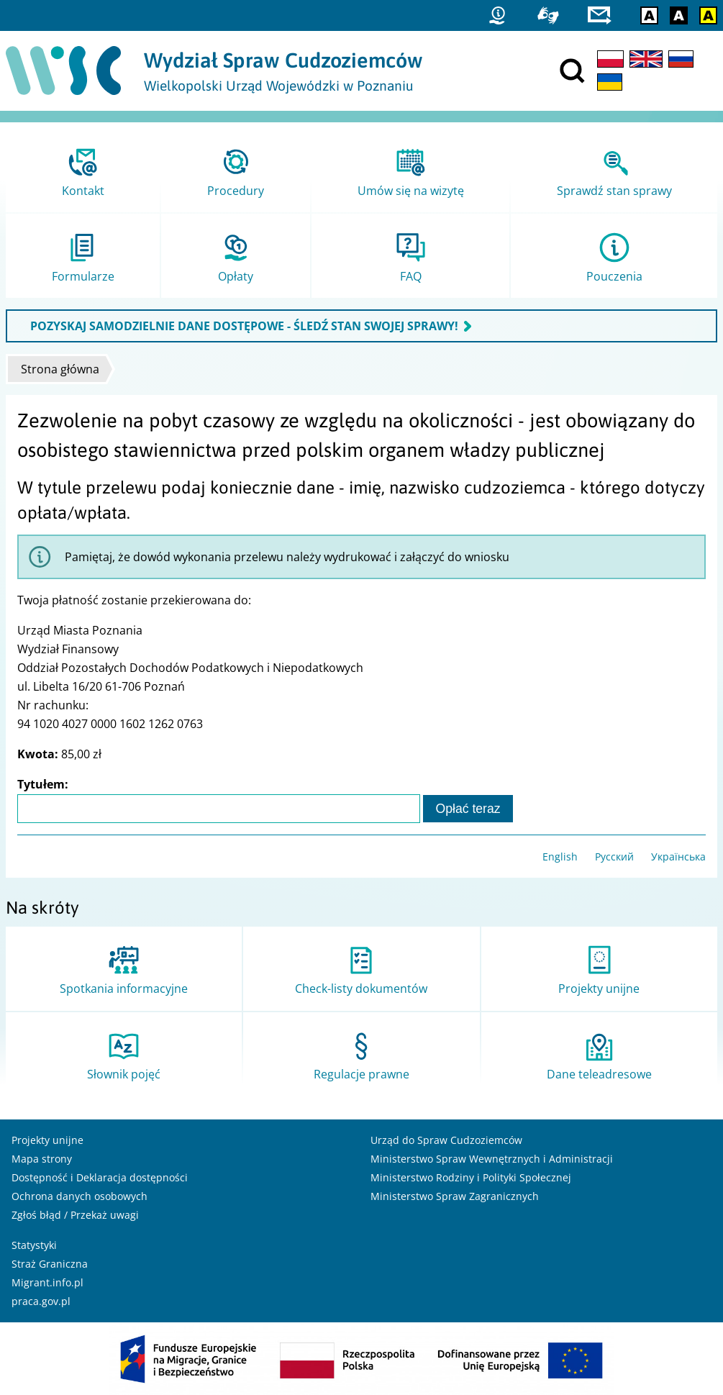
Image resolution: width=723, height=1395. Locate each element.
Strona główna (60, 369)
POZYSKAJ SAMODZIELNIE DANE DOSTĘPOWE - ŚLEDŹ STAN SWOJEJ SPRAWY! (244, 326)
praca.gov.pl (41, 1301)
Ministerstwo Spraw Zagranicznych (454, 1196)
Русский (614, 856)
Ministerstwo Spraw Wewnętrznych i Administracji (491, 1158)
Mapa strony (42, 1158)
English (560, 856)
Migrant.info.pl (47, 1282)
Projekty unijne (47, 1140)
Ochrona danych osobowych (79, 1196)
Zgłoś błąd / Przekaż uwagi (75, 1215)
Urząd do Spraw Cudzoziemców (446, 1140)
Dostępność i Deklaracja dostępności (100, 1177)
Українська (678, 856)
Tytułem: (42, 784)
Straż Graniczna (50, 1264)
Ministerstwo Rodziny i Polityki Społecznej (470, 1177)
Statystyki (34, 1245)
